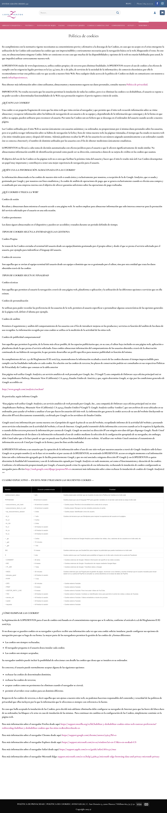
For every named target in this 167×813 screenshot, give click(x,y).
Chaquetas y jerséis (76, 25)
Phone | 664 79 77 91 (145, 3)
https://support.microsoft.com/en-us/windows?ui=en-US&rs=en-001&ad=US (99, 742)
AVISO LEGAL (78, 804)
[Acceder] (155, 13)
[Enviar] (117, 12)
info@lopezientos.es (17, 77)
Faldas (61, 25)
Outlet (132, 25)
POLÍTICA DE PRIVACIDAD (30, 804)
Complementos (118, 25)
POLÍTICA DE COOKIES (58, 804)
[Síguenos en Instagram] (162, 3)
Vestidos (29, 25)
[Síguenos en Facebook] (157, 3)
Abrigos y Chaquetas (12, 25)
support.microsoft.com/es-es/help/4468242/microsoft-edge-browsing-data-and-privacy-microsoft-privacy (108, 756)
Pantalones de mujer (46, 25)
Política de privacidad (136, 84)
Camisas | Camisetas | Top (98, 25)
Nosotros (144, 25)
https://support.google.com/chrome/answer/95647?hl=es (89, 735)
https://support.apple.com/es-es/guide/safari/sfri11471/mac (87, 749)
